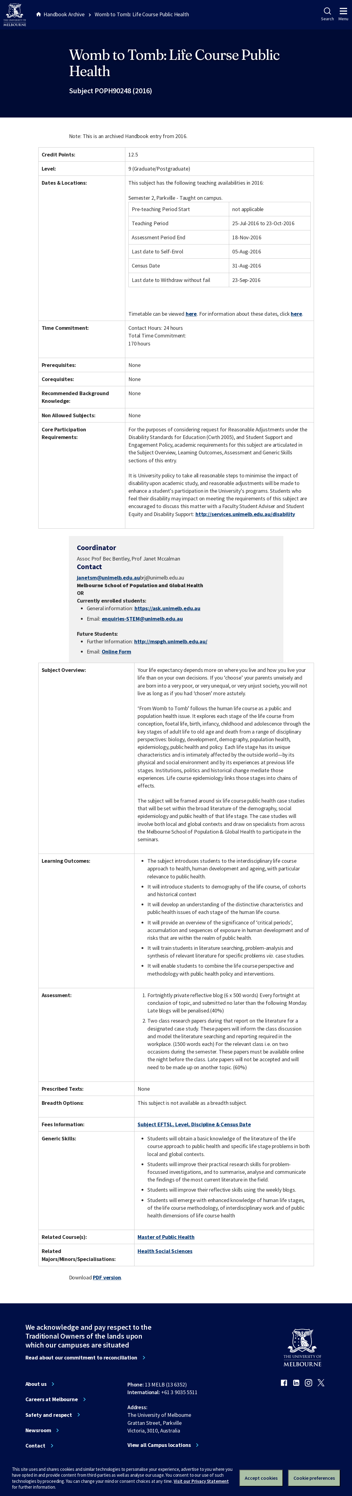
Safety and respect (48, 1415)
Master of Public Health (166, 1236)
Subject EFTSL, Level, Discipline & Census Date (194, 1124)
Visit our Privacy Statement (201, 1481)
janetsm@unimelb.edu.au (108, 577)
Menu (343, 14)
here (191, 313)
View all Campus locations (159, 1445)
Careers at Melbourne (51, 1399)
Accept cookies (261, 1478)
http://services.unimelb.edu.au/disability (245, 514)
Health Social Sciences (165, 1251)
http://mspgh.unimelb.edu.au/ (170, 641)
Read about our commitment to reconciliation (81, 1357)
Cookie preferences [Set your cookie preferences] (314, 1478)
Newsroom (38, 1430)
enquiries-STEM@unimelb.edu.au (142, 619)
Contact (35, 1445)
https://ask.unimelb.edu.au (167, 608)
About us (36, 1384)
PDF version (107, 1277)
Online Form (116, 651)
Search (327, 14)
